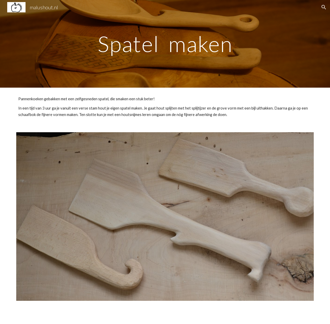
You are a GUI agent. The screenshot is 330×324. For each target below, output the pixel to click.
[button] (324, 7)
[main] (165, 44)
